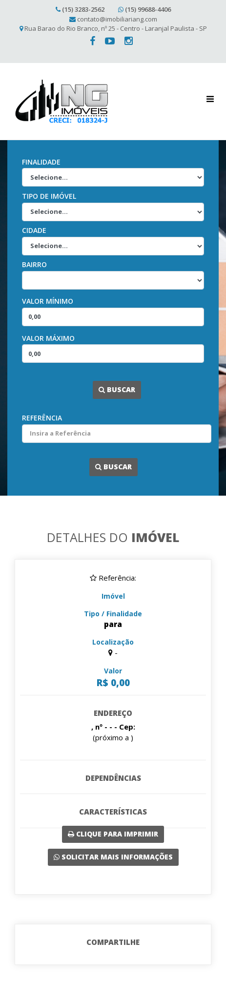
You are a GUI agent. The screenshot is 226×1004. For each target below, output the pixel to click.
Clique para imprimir (113, 833)
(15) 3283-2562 (83, 9)
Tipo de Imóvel (49, 196)
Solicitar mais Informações (113, 856)
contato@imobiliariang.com (117, 19)
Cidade (34, 230)
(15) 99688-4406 (148, 9)
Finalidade (41, 162)
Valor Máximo (48, 338)
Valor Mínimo (47, 301)
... (88, 389)
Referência (42, 417)
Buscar (117, 389)
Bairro (34, 264)
